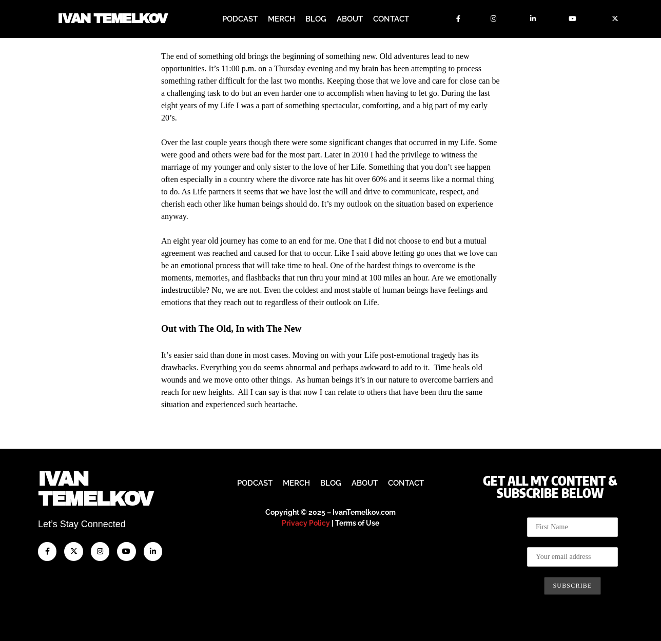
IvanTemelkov (95, 489)
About (350, 19)
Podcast (240, 19)
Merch (281, 19)
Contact (391, 19)
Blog (315, 19)
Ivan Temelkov (112, 19)
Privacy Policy (306, 523)
